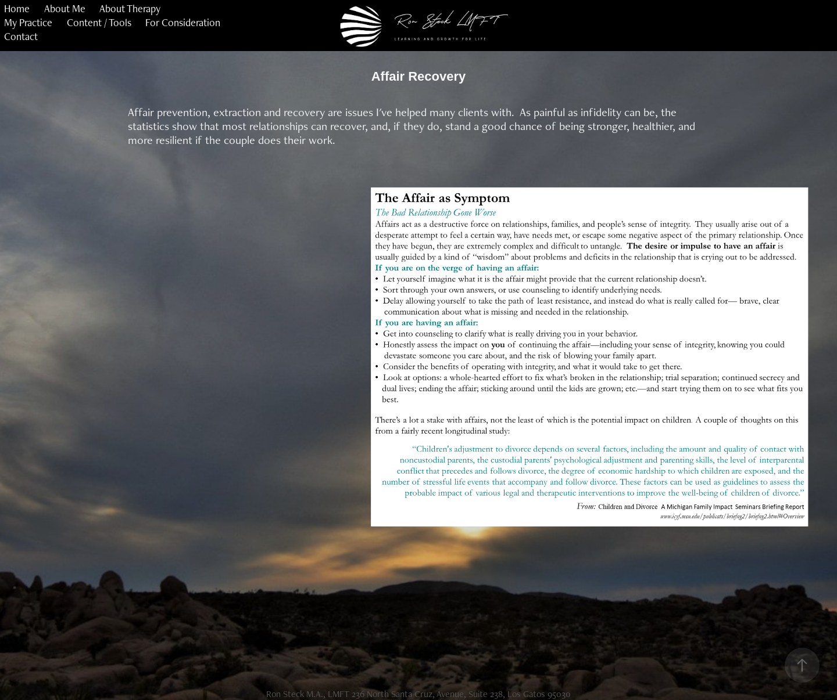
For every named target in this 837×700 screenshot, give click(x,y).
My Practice (28, 22)
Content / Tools (99, 22)
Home (17, 8)
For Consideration (182, 22)
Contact (21, 36)
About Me (64, 8)
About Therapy (129, 8)
